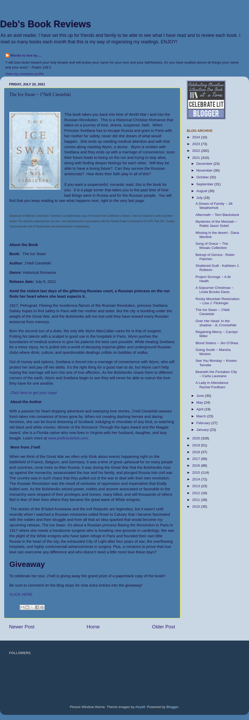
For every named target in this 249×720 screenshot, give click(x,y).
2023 (196, 144)
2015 (196, 472)
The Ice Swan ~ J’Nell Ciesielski (213, 312)
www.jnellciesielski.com (68, 438)
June (200, 396)
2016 (196, 465)
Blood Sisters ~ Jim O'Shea (217, 343)
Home (93, 626)
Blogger (172, 707)
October (203, 177)
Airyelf (140, 707)
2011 (196, 500)
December (204, 164)
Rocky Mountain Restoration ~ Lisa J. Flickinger (218, 301)
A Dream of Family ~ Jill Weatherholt (214, 206)
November (204, 170)
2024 (196, 137)
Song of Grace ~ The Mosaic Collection (212, 246)
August (202, 191)
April (200, 409)
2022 (196, 151)
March (201, 416)
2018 (196, 452)
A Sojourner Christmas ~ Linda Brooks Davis (215, 290)
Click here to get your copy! (33, 393)
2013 (196, 486)
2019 (196, 445)
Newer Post (21, 626)
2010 (196, 506)
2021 (196, 158)
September (205, 184)
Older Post (163, 626)
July (200, 198)
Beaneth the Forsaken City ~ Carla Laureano (216, 374)
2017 (196, 459)
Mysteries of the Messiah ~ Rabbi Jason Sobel (216, 224)
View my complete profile (24, 74)
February (203, 423)
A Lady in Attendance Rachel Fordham (212, 385)
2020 (196, 438)
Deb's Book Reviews (45, 24)
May (200, 402)
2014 (196, 479)
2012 (196, 493)
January (203, 430)
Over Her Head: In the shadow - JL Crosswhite (216, 323)
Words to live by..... (26, 55)
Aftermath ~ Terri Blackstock (217, 215)
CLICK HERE (20, 594)
